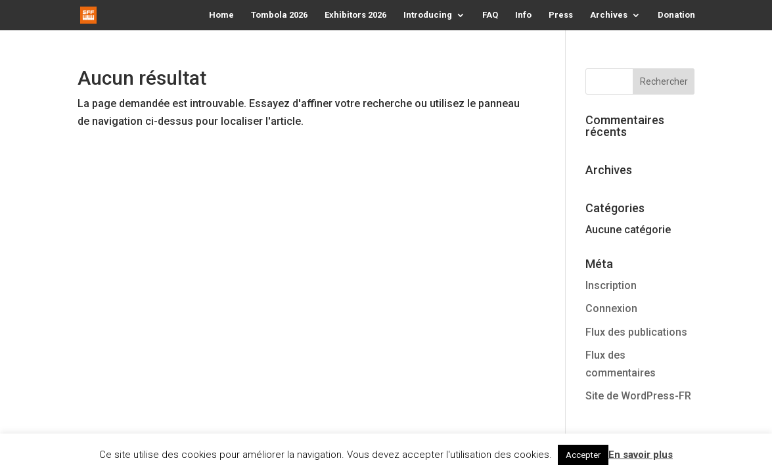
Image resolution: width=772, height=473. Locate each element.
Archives (608, 15)
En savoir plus (640, 455)
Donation (676, 15)
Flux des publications (636, 332)
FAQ (490, 15)
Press (561, 15)
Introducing (427, 15)
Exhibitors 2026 (355, 15)
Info (523, 15)
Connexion (611, 308)
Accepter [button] (583, 455)
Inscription (611, 285)
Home (221, 15)
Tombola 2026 (279, 15)
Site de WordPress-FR (638, 396)
